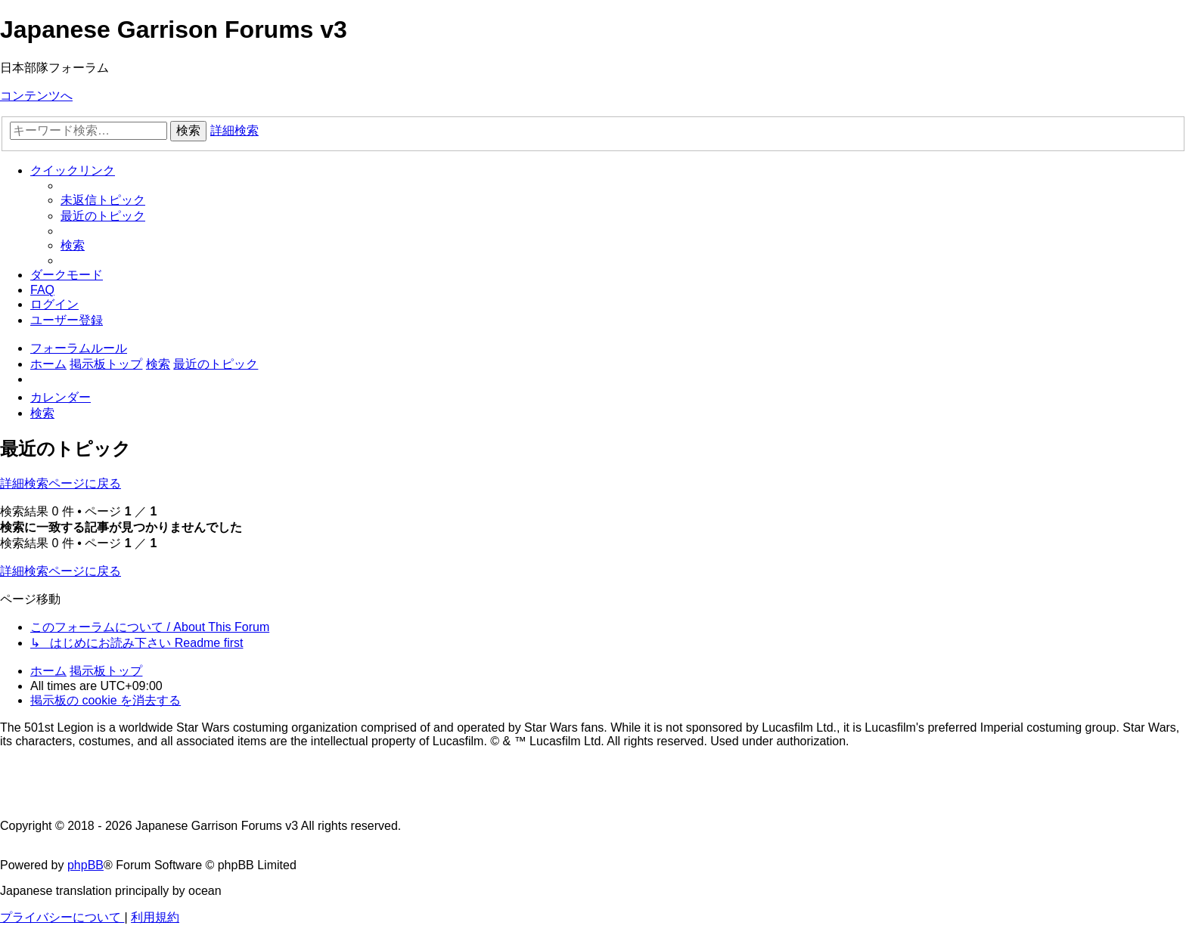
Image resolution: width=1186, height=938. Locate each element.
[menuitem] (103, 199)
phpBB (85, 865)
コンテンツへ (36, 95)
